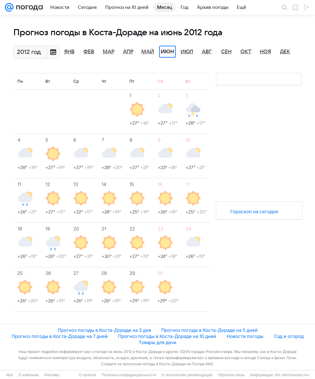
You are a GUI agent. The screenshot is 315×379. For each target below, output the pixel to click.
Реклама (51, 375)
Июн (167, 52)
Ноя (265, 52)
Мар (108, 52)
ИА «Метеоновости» (292, 375)
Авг (207, 52)
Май (147, 52)
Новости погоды (245, 336)
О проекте (87, 375)
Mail (9, 375)
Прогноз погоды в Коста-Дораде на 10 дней (167, 336)
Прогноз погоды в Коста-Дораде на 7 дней (60, 336)
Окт (246, 52)
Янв (69, 52)
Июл (187, 52)
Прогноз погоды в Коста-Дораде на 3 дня (104, 330)
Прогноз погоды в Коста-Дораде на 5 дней (209, 330)
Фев (88, 52)
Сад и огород (289, 336)
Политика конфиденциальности (129, 375)
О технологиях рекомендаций (186, 375)
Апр (128, 52)
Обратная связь (231, 375)
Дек (285, 52)
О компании (28, 375)
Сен (226, 52)
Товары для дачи (157, 342)
